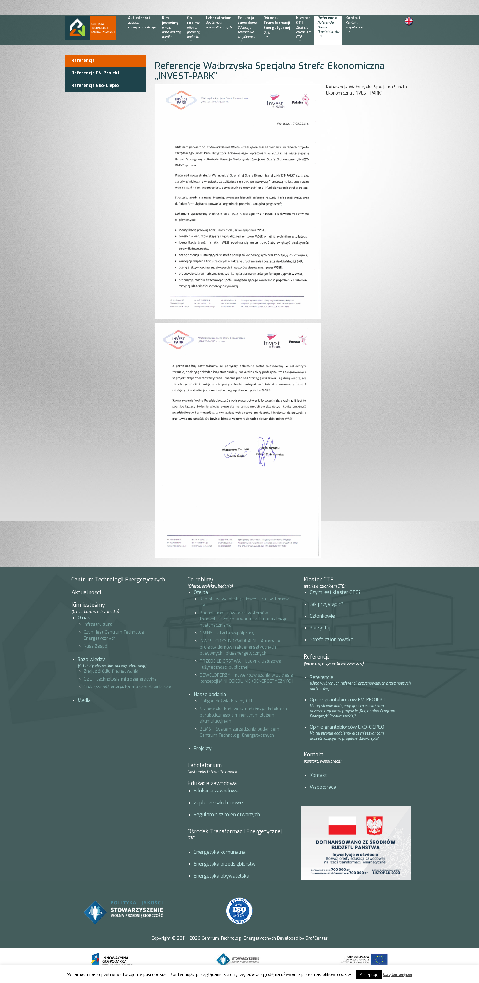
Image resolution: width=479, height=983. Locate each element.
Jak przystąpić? (326, 604)
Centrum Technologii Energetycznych (118, 579)
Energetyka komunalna (220, 852)
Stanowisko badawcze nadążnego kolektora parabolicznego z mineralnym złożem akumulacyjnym (243, 715)
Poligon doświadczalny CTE (227, 701)
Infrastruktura (98, 624)
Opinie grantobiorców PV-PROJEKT (348, 699)
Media (84, 700)
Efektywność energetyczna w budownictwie (127, 687)
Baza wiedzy (91, 659)
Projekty (203, 748)
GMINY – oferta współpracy (227, 633)
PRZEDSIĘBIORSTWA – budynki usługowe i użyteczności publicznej (240, 664)
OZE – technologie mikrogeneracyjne (120, 679)
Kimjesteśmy (171, 30)
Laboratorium (219, 23)
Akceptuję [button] (369, 974)
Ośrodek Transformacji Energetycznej (235, 834)
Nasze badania (210, 694)
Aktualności (142, 23)
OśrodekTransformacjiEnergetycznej (276, 28)
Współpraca (323, 787)
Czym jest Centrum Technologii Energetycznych (115, 635)
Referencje (328, 27)
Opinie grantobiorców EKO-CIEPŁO (347, 727)
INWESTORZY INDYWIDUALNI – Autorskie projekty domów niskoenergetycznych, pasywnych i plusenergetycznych (240, 647)
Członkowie (322, 616)
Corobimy (193, 30)
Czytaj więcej (397, 974)
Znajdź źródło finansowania (111, 671)
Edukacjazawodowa (247, 30)
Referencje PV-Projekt (95, 73)
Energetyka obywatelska (221, 876)
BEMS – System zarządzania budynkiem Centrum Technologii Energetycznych (239, 732)
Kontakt (354, 25)
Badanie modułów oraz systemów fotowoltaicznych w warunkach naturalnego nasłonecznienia (243, 619)
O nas (84, 617)
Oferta (201, 592)
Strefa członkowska (331, 639)
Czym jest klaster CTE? (335, 592)
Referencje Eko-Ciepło (95, 85)
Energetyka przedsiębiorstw (225, 864)
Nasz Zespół (96, 646)
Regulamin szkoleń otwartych (227, 814)
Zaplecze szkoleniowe (218, 802)
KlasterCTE (303, 30)
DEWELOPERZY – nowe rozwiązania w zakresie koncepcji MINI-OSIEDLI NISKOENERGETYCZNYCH (246, 678)
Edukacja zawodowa (212, 783)
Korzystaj (320, 627)
